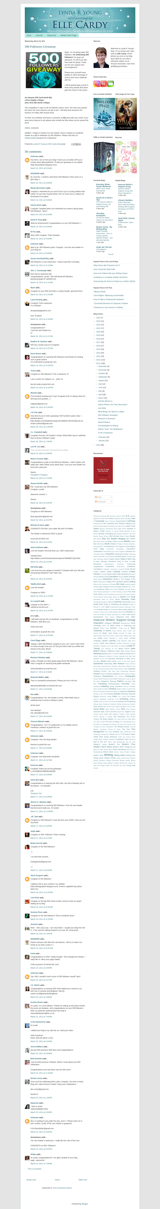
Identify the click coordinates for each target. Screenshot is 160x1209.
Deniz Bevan (36, 354)
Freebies (132, 594)
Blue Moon (97, 541)
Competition (110, 566)
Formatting (110, 594)
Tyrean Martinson (110, 737)
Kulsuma (34, 765)
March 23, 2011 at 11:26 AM (42, 1073)
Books (127, 541)
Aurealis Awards (103, 526)
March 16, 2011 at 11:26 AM (42, 319)
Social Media (99, 709)
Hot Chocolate (112, 609)
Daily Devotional (123, 574)
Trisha (33, 371)
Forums (116, 594)
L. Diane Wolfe (122, 638)
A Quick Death (120, 516)
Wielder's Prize (128, 744)
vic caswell (35, 601)
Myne (33, 288)
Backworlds (109, 528)
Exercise (125, 587)
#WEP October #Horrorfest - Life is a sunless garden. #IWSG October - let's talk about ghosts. (104, 235)
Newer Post (31, 1180)
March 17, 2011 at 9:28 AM (41, 797)
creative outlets (106, 572)
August (101, 380)
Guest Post (98, 604)
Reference (116, 691)
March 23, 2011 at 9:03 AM (41, 1053)
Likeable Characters (123, 643)
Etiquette (112, 587)
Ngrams (132, 663)
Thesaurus (103, 729)
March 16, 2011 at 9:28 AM (41, 183)
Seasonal (120, 701)
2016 (98, 346)
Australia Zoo (113, 526)
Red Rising (109, 691)
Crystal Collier (112, 574)
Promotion (125, 684)
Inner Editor (130, 617)
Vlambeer (112, 739)
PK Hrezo (97, 681)
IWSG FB (105, 625)
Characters (110, 554)
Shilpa (33, 1154)
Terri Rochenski (119, 717)
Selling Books (98, 704)
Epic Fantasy (104, 587)
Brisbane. (132, 544)
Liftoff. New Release (107, 643)
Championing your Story (111, 551)
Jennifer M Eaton (125, 633)
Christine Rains (120, 556)
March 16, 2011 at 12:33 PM (42, 388)
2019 (98, 335)
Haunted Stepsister (125, 607)
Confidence (131, 566)
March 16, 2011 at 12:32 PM (42, 365)
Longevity (103, 646)
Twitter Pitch (98, 737)
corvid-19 (121, 569)
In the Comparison (105, 433)
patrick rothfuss (125, 674)
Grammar (118, 602)
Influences (120, 617)
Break (107, 544)
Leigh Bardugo (122, 641)
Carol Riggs (36, 640)
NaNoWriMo (98, 664)
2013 (98, 356)
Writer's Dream (119, 752)
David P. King (36, 220)
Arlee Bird (35, 780)
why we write (130, 742)
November (102, 370)
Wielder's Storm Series (103, 747)
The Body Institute (106, 719)
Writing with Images (126, 763)
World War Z (131, 749)
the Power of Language (101, 724)
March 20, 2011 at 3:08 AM (41, 997)
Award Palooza (104, 422)
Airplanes (117, 518)
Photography (130, 676)
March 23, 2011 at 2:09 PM (41, 1112)
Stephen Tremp (115, 709)
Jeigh (33, 831)
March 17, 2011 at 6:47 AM (41, 760)
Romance (103, 696)
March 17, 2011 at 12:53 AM (42, 635)
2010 (98, 445)
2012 (98, 360)
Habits (107, 607)
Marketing (97, 653)
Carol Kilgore (130, 546)
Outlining (97, 671)
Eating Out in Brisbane (115, 582)
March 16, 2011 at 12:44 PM (42, 407)
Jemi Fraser (113, 633)
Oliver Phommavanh (116, 669)
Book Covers (112, 541)
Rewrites (132, 694)
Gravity (133, 602)
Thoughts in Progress (39, 475)
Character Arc (130, 551)
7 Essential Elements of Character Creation (111, 303)
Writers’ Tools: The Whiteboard (110, 429)
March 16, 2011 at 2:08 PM (41, 453)
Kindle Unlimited (109, 638)
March (101, 398)
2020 (98, 332)
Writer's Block (108, 752)
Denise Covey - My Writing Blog (104, 228)
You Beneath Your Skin (118, 765)
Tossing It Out (36, 793)
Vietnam (105, 739)
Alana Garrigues (126, 518)
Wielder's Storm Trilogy (68, 35)
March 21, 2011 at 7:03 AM (41, 1017)
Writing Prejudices (100, 760)
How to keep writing (125, 609)
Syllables (115, 714)
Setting (119, 704)
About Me (39, 35)
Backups (102, 528)
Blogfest (114, 539)
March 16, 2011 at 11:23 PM (42, 611)
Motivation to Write (123, 659)
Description (113, 577)
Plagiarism (105, 681)
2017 (98, 342)
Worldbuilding (98, 752)
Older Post (83, 1180)
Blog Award (97, 539)
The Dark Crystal (99, 721)
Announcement (121, 521)
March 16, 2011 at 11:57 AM (42, 348)
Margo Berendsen (38, 188)
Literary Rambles (125, 200)
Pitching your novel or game (126, 679)
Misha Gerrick (37, 843)
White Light (112, 742)
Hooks (105, 609)
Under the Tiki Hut (104, 247)
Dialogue (132, 577)
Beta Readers (117, 534)
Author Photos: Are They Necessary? (112, 405)
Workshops (122, 749)
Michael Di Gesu (37, 525)
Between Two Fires (129, 534)
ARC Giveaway (108, 523)
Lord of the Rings (112, 646)
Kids (95, 638)
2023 (98, 321)
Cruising (103, 574)
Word (110, 749)
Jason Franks (127, 631)
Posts (98, 497)
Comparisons (98, 566)
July (100, 384)
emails (127, 584)
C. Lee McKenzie (108, 546)
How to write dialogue (111, 612)
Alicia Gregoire (37, 875)
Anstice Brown (37, 1002)
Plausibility (128, 681)
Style (102, 712)
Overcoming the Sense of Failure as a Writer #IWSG (114, 281)
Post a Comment (34, 1169)
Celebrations (98, 551)
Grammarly (126, 602)
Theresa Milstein (38, 721)
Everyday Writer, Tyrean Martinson (103, 185)
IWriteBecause (125, 623)
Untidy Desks (98, 739)
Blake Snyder (124, 536)
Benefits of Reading (106, 534)
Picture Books (98, 679)
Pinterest (105, 679)
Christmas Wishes (103, 559)
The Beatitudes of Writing (108, 426)
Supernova (120, 711)
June (100, 387)
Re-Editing (105, 689)
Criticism (125, 572)
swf (110, 714)
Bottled (133, 541)
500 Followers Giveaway (108, 415)
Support (128, 712)
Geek (133, 597)
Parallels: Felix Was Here (110, 671)
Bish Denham (36, 1059)
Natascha (35, 1103)
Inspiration (98, 623)
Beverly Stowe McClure (101, 536)
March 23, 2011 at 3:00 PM (41, 1132)
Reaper (119, 689)
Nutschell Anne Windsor (109, 666)
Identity (109, 614)
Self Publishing (130, 701)
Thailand (96, 719)
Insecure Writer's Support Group (125, 185)
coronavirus (114, 569)
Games (123, 597)
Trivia (116, 734)
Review (110, 694)
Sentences (106, 704)
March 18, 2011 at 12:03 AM (42, 892)
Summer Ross (37, 912)
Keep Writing (124, 636)
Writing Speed (102, 763)
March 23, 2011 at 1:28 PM (41, 1098)
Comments (100, 502)
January (101, 441)
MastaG (34, 393)
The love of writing (112, 722)
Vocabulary (120, 739)
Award (96, 529)
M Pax (33, 232)
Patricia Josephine (113, 674)
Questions (119, 686)
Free (120, 594)
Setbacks (113, 704)
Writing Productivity (112, 760)
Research (131, 691)
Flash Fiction (98, 594)
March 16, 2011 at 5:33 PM (41, 542)
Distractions (107, 579)
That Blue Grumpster (101, 214)
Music (114, 661)
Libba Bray (131, 641)
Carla (33, 953)
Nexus (127, 663)
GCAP (128, 597)
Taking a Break (100, 292)
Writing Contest (110, 758)
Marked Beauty (130, 651)
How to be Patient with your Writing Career (110, 273)
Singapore (123, 706)
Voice (127, 739)
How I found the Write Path (104, 269)
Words (115, 749)
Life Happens (101, 249)
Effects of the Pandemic (101, 584)
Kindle (100, 638)
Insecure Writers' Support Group (114, 619)
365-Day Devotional (100, 516)
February (102, 437)
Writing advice (120, 755)
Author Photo (130, 526)
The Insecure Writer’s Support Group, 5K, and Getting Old (104, 204)
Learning (112, 641)
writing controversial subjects (125, 758)
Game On (116, 597)
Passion (97, 674)
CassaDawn (120, 549)
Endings (96, 587)
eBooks (126, 582)
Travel (111, 734)
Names (133, 661)
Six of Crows (131, 706)
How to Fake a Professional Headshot (109, 299)
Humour (129, 612)
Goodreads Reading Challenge (103, 602)
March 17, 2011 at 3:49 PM (41, 826)
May (100, 391)
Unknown (35, 156)
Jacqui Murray (117, 631)
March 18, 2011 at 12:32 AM (42, 919)
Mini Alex (132, 656)
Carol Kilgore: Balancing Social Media (109, 295)
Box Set (96, 544)
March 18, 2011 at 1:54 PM (41, 934)
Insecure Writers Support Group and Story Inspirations (125, 191)
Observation (122, 666)
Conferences (121, 566)
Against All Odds (99, 518)
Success (114, 712)
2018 (98, 339)
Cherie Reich (36, 205)
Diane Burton (98, 579)
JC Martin (103, 633)
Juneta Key (106, 636)
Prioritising (102, 684)
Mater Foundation (113, 653)
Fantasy (121, 589)
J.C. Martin (35, 985)
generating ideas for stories (104, 599)
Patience (103, 674)
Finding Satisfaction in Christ (106, 592)
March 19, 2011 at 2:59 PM (41, 968)
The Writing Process (121, 727)
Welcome (132, 739)
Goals (133, 599)
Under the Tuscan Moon (126, 737)
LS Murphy (122, 646)
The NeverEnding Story (127, 721)
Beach (124, 528)
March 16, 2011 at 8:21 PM (41, 562)
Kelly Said (132, 636)
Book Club (104, 541)
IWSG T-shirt (104, 628)
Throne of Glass (114, 729)
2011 (98, 363)
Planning (113, 681)
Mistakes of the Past (101, 658)
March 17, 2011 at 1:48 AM (41, 652)
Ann (32, 616)
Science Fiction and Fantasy (108, 701)
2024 (98, 318)
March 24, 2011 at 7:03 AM (41, 1164)
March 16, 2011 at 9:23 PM (41, 579)
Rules (114, 696)
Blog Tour (106, 539)
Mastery (105, 654)
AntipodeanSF (98, 523)
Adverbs (132, 516)
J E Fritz (34, 412)
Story (123, 709)
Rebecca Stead (127, 689)
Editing (132, 582)
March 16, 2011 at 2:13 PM (41, 478)
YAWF (107, 765)
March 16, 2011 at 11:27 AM (42, 336)
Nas (32, 694)
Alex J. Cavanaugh (39, 270)
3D (108, 516)
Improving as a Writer (119, 614)
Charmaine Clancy (121, 554)
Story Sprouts (130, 709)
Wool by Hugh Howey (101, 749)
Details (126, 577)
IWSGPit (113, 628)
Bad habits (117, 528)
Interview (116, 623)
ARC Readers (120, 523)
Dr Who (121, 579)
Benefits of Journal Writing (115, 531)
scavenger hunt (113, 699)
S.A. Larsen (122, 696)
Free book (126, 594)
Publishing (104, 686)
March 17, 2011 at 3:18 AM (41, 672)
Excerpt (118, 587)
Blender (132, 536)
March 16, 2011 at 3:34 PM (41, 503)
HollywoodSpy (31, 138)
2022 (98, 325)
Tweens (127, 734)
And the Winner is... (106, 401)
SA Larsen (131, 696)
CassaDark (110, 549)
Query (112, 686)
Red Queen (101, 691)
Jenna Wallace (37, 1047)
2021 (98, 328)
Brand (102, 544)
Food (105, 594)
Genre (117, 599)
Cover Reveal (130, 569)
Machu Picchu (124, 649)
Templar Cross (124, 714)
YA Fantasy (101, 765)
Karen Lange (114, 636)
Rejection (123, 691)
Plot (133, 681)
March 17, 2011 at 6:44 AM (41, 748)
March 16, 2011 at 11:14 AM (42, 282)
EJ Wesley (112, 584)
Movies (103, 661)
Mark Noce (120, 651)
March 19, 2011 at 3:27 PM (41, 980)
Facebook (100, 589)
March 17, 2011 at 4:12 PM (41, 838)
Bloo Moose (130, 539)
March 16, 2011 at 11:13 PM (42, 596)
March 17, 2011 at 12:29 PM (42, 811)
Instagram (108, 623)
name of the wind (123, 661)
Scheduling (123, 699)
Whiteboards (121, 742)
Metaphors (102, 656)
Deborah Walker (37, 677)
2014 (98, 353)
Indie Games (109, 617)
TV (123, 734)
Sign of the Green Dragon (111, 706)
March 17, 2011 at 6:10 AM (41, 716)
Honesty (100, 609)
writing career (99, 758)
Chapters (122, 551)
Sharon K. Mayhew (39, 802)
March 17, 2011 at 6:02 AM (41, 689)
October (101, 373)
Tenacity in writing (105, 716)
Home (29, 35)
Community (131, 564)
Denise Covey (37, 1078)
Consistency (98, 569)
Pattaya (132, 674)
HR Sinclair (122, 612)
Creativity (116, 572)
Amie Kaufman (37, 547)
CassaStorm (130, 549)
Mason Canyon (37, 459)
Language (97, 641)
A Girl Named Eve (38, 1022)
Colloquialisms (109, 564)
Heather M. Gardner (39, 341)
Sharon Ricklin (37, 483)
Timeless (116, 732)
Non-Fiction (97, 666)
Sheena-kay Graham (128, 704)
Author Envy (121, 526)
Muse (109, 661)
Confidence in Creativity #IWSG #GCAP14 (110, 277)
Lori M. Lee (35, 447)
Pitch (115, 679)
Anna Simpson (110, 521)
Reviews (117, 694)
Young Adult (130, 765)
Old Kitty (34, 567)
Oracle (125, 669)
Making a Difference (107, 651)
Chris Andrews (109, 556)
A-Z (127, 516)
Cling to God (51, 35)
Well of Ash (98, 742)
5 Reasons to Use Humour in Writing (108, 307)
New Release (118, 664)
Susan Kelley (103, 714)
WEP (105, 742)
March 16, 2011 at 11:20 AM (42, 295)
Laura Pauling (37, 300)
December (102, 366)
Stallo (107, 709)
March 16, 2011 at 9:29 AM (41, 214)
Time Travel (108, 732)
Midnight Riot (123, 656)
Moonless (111, 659)
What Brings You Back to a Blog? (111, 412)
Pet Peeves (119, 676)
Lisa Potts (35, 898)
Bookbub (121, 541)
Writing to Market (113, 763)
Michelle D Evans (112, 656)
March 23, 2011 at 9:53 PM (41, 1149)
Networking (108, 664)
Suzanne (34, 924)
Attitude (128, 523)
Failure (107, 589)
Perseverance (107, 676)
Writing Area (130, 755)
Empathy (132, 584)
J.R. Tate (34, 817)
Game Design (107, 597)
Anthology (131, 521)
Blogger (85, 1204)
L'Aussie (132, 638)
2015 (98, 349)
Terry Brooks (130, 716)
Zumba (96, 768)
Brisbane (113, 544)
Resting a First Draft (100, 694)
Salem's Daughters (100, 699)
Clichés (117, 559)
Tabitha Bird (36, 584)
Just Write (102, 408)
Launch (105, 641)
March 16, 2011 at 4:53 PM (41, 520)
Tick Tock (126, 729)
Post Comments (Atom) (62, 1188)
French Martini (98, 597)
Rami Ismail (97, 689)
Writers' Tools (98, 755)
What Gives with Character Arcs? (107, 265)
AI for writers (109, 518)
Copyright (106, 569)
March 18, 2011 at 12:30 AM (42, 907)
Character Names (99, 554)
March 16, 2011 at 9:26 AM (41, 168)
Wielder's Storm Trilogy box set (124, 747)
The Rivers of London (116, 724)
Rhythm (96, 696)
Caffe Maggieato (120, 546)
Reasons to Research (106, 419)
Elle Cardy (120, 584)
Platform (120, 681)
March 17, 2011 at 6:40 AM (41, 731)
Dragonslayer (102, 581)
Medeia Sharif (125, 654)
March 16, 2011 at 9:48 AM (41, 253)
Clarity (111, 559)
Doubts (115, 579)
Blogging (121, 539)
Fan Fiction (114, 589)
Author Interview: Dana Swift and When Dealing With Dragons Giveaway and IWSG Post (126, 206)
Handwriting (114, 607)
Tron (119, 734)
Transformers (104, 734)
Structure (97, 712)
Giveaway (125, 599)
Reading (112, 689)
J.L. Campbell (36, 432)
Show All (110, 254)
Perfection (97, 676)
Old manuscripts (104, 669)
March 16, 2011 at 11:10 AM (42, 265)
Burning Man (98, 546)
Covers (96, 572)
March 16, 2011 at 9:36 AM (41, 227)
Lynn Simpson (106, 648)
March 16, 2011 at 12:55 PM (42, 427)
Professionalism (114, 684)
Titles (121, 732)
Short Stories (98, 706)
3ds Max (112, 516)
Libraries (96, 643)
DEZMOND (35, 173)
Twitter (132, 734)
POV (95, 684)
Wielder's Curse (100, 744)
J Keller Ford (122, 628)
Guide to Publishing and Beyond (116, 604)
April (100, 394)
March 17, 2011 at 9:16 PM (41, 870)
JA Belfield (107, 631)
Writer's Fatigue (130, 752)
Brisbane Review (122, 544)
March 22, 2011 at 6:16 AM (41, 1041)
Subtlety (107, 711)
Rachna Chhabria (38, 657)
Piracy (111, 679)
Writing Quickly (125, 760)
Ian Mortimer (102, 614)
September (103, 377)
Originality (131, 669)
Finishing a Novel (122, 592)
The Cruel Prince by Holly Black (124, 719)
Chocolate (101, 556)
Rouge (109, 696)
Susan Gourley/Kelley (40, 258)
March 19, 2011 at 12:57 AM (42, 948)
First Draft (131, 592)
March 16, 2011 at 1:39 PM (41, 441)
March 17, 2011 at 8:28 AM (41, 775)
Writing (108, 754)
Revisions (124, 694)
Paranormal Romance (128, 671)
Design (121, 576)
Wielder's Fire (114, 744)
